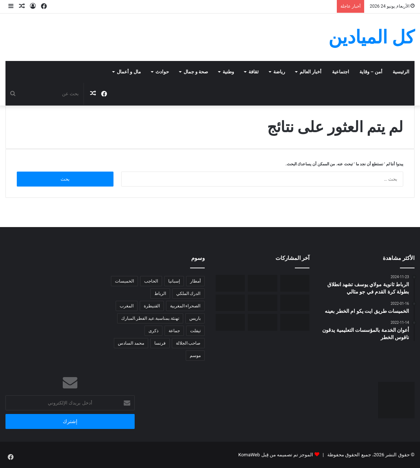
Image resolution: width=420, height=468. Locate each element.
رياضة (279, 71)
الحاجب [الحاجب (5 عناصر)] (151, 281)
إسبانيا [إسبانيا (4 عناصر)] (174, 281)
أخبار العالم (310, 71)
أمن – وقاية (370, 71)
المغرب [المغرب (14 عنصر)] (127, 305)
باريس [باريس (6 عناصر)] (195, 318)
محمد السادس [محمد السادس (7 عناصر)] (131, 343)
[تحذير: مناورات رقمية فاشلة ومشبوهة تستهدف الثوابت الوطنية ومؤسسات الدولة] (262, 283)
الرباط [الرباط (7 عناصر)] (160, 293)
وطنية (228, 71)
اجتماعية (340, 71)
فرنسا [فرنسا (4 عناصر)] (160, 343)
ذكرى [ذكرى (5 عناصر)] (153, 330)
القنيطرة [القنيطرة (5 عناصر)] (152, 305)
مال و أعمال (128, 71)
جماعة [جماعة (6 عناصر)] (174, 330)
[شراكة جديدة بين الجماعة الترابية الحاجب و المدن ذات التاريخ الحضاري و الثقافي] (262, 322)
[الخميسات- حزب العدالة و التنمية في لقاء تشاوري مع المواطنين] (230, 303)
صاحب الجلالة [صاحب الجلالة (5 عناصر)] (188, 343)
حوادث (162, 71)
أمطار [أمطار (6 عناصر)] (195, 281)
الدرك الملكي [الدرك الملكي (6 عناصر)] (188, 293)
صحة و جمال (196, 71)
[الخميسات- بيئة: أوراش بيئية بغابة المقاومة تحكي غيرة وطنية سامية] (295, 283)
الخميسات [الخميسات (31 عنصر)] (124, 281)
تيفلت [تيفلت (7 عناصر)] (195, 330)
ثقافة (253, 71)
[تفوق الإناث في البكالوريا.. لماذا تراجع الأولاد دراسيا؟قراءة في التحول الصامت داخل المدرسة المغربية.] (262, 303)
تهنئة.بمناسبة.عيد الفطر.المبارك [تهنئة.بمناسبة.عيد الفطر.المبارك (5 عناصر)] (150, 318)
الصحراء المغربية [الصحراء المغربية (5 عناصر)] (185, 305)
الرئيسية (401, 71)
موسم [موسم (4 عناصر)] (195, 355)
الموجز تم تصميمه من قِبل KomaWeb (275, 454)
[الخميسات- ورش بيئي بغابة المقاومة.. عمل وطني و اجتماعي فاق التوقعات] (295, 303)
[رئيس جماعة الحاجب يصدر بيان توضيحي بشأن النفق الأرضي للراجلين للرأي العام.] (230, 322)
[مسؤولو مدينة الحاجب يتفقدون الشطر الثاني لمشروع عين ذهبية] (295, 322)
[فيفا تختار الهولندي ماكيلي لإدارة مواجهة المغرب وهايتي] (230, 283)
